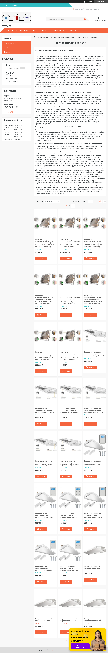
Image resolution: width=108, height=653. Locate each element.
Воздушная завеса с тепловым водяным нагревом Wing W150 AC (94, 410)
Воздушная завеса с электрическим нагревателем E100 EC (44, 515)
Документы (71, 30)
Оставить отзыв (100, 20)
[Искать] (85, 19)
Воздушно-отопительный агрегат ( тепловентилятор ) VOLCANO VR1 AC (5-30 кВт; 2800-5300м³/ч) (94, 243)
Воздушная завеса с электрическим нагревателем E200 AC (44, 568)
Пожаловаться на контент (60, 651)
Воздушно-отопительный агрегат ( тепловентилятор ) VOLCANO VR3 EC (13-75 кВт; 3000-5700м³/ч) (70, 356)
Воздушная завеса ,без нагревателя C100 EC (44, 620)
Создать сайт (5, 1)
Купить (42, 258)
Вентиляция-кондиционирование (63, 37)
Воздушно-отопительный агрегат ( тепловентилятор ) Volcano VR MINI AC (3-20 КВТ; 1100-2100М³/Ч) (45, 243)
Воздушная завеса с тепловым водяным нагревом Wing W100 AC (94, 354)
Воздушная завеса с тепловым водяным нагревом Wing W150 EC (69, 410)
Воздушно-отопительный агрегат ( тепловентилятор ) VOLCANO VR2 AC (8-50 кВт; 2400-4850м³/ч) (70, 299)
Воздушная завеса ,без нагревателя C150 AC (69, 620)
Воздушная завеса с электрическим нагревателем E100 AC (93, 463)
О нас (34, 30)
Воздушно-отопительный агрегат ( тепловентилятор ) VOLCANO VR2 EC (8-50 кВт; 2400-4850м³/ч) (94, 299)
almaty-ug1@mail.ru (11, 112)
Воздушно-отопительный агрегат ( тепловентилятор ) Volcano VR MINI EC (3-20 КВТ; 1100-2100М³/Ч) (70, 243)
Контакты (43, 30)
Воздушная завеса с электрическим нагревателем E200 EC (69, 568)
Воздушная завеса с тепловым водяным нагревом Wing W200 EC (69, 463)
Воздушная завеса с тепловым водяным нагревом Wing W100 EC (44, 410)
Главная (10, 30)
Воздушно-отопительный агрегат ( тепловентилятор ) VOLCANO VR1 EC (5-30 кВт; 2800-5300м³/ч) (45, 299)
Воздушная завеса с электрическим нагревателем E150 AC (69, 515)
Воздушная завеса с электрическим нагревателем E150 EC (93, 515)
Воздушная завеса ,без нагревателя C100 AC (93, 567)
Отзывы (7, 52)
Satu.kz (64, 649)
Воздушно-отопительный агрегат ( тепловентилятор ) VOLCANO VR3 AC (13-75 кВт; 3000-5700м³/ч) (45, 356)
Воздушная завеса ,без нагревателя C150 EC (93, 620)
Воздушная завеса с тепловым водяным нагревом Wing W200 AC (45, 463)
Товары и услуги (22, 30)
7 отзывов (90, 1)
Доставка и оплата (57, 30)
